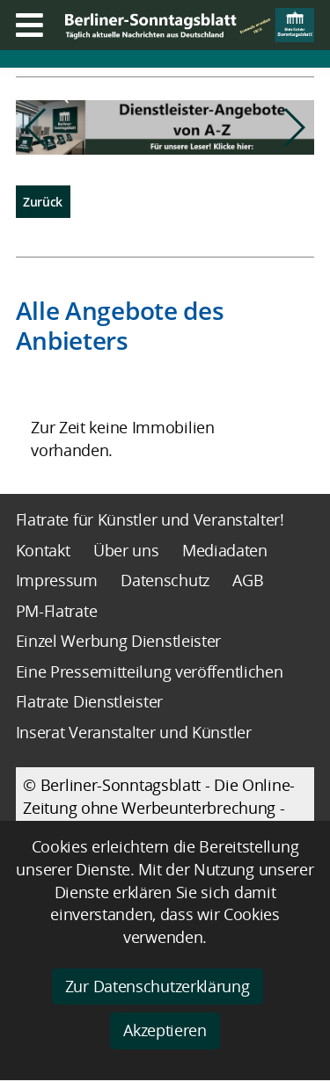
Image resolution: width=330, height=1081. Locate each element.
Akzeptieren (165, 1030)
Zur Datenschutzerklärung (157, 986)
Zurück (42, 201)
